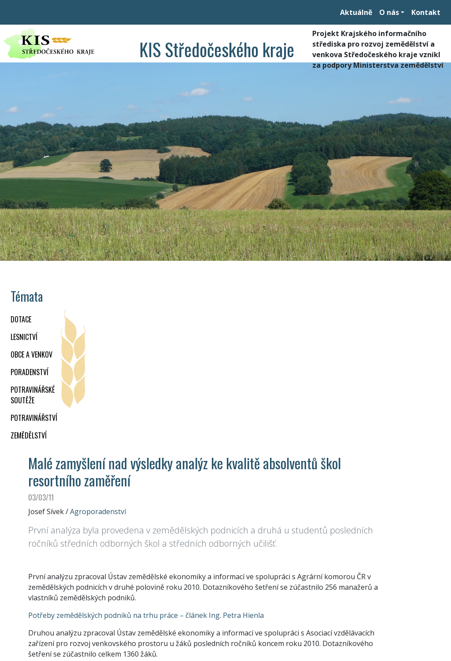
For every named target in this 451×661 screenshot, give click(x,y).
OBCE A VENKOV (31, 354)
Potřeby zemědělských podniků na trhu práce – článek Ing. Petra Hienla (146, 615)
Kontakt (425, 12)
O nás (389, 12)
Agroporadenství (98, 511)
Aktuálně (356, 12)
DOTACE (21, 319)
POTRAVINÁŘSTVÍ (34, 418)
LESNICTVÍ (24, 337)
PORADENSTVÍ (29, 372)
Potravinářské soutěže (33, 394)
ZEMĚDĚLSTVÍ (29, 435)
